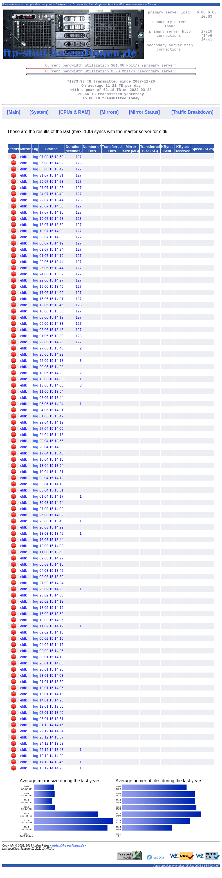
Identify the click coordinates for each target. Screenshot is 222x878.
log (35, 165)
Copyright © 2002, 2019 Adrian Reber (26, 853)
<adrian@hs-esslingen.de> (68, 853)
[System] (39, 120)
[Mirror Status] (144, 120)
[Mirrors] (109, 120)
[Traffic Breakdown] (192, 120)
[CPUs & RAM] (74, 120)
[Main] (13, 120)
